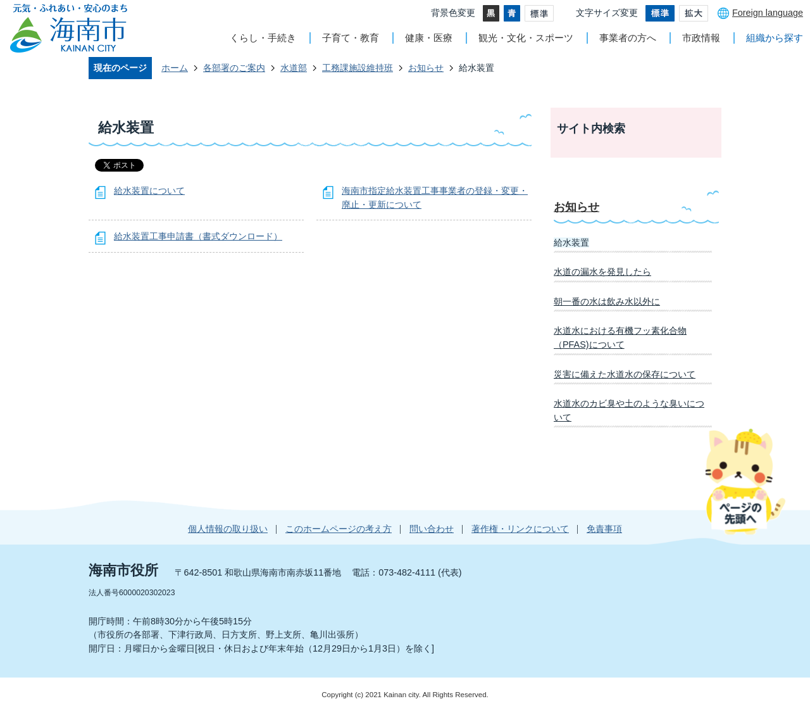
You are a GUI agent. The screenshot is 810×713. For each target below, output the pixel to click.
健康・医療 (428, 37)
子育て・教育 (350, 37)
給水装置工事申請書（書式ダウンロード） (198, 236)
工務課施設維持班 (357, 68)
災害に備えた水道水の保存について (624, 374)
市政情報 (701, 37)
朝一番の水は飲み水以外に (607, 301)
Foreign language (767, 13)
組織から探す (774, 37)
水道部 (293, 68)
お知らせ (426, 68)
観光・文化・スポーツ (525, 37)
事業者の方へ (627, 37)
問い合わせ (431, 529)
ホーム (174, 68)
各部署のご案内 (234, 68)
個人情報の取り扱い (228, 529)
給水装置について (149, 191)
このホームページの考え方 (338, 529)
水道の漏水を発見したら (602, 272)
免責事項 (604, 529)
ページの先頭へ (745, 481)
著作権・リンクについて (520, 529)
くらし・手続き (263, 37)
